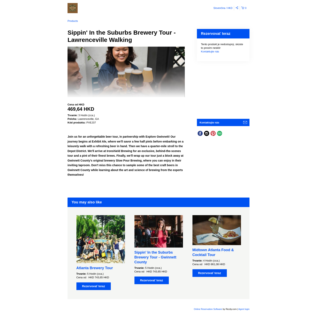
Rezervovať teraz (93, 286)
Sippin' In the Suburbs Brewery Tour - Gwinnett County (155, 257)
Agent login (243, 309)
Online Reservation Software (208, 309)
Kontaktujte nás (210, 51)
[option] (101, 252)
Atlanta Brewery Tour (94, 268)
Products (73, 20)
